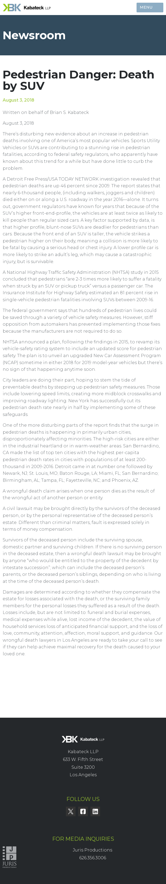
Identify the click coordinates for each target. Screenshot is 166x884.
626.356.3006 (92, 857)
